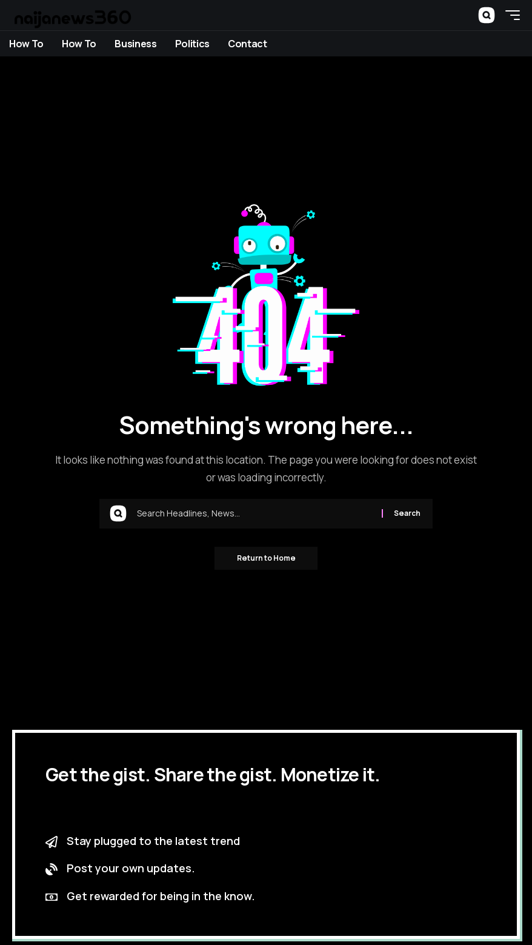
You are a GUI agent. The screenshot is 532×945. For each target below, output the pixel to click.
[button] (486, 15)
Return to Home (266, 558)
